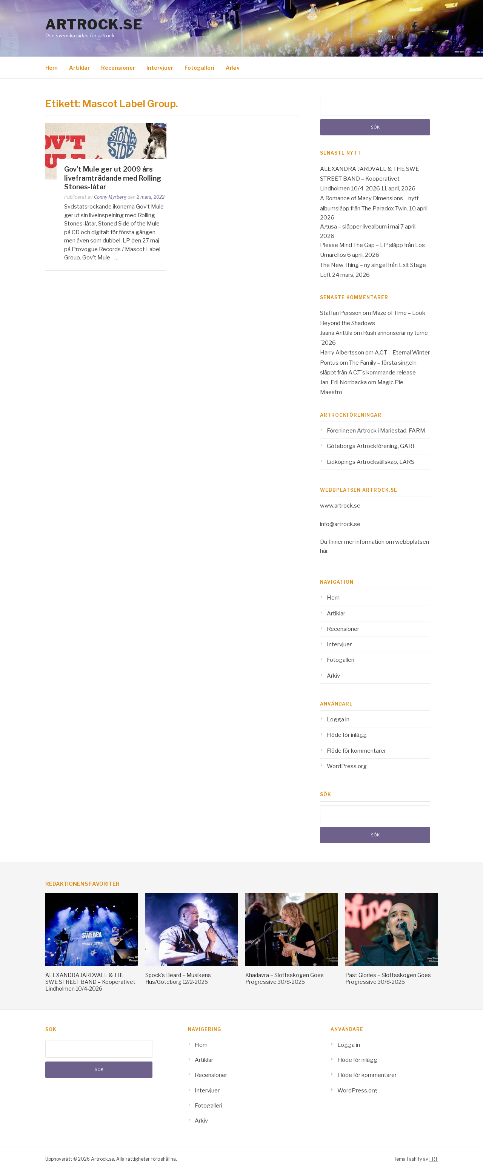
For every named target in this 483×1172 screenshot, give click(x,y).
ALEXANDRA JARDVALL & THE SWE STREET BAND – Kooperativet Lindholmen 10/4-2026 (369, 179)
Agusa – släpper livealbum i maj (359, 226)
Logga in (338, 719)
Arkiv (233, 67)
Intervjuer (159, 67)
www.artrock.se (340, 505)
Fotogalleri (199, 67)
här (324, 551)
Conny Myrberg (110, 197)
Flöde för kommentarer (356, 750)
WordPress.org (347, 766)
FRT (433, 1159)
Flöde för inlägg (347, 735)
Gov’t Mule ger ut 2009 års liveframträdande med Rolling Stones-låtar (112, 178)
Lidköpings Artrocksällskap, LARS (370, 462)
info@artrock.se (340, 524)
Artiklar (79, 67)
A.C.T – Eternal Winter (402, 352)
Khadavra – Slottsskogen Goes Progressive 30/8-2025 (284, 978)
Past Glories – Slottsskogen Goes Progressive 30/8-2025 (388, 978)
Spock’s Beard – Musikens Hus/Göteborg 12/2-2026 (178, 978)
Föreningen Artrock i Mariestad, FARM (376, 430)
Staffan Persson (340, 313)
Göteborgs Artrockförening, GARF (371, 446)
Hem (51, 67)
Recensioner (118, 67)
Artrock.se (94, 24)
